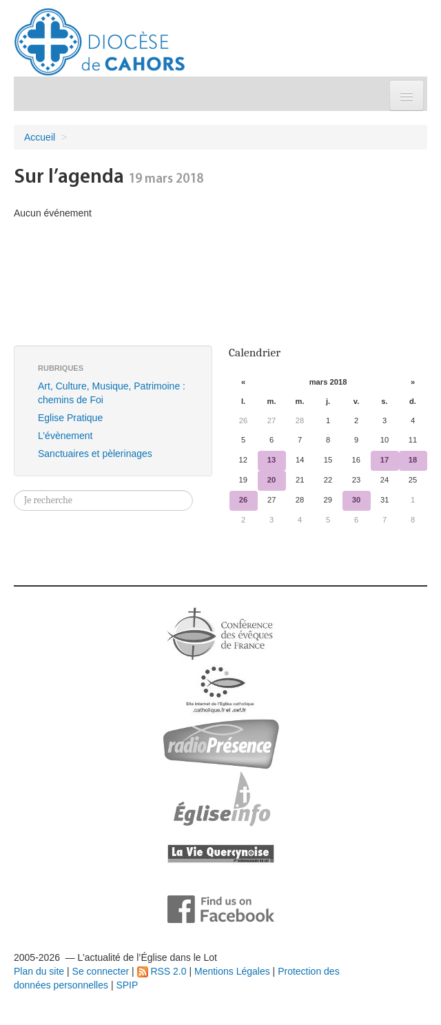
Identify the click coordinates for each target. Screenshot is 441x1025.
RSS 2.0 (162, 971)
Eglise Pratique (70, 417)
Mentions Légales (232, 971)
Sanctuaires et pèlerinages (95, 453)
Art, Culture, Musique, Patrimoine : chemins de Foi (111, 392)
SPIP (127, 985)
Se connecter (101, 971)
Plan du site (39, 971)
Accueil (39, 137)
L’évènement (65, 435)
